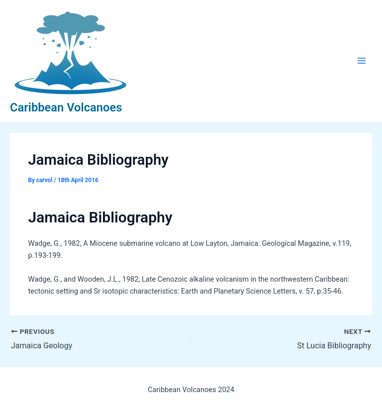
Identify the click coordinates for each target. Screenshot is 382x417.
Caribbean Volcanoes (66, 107)
